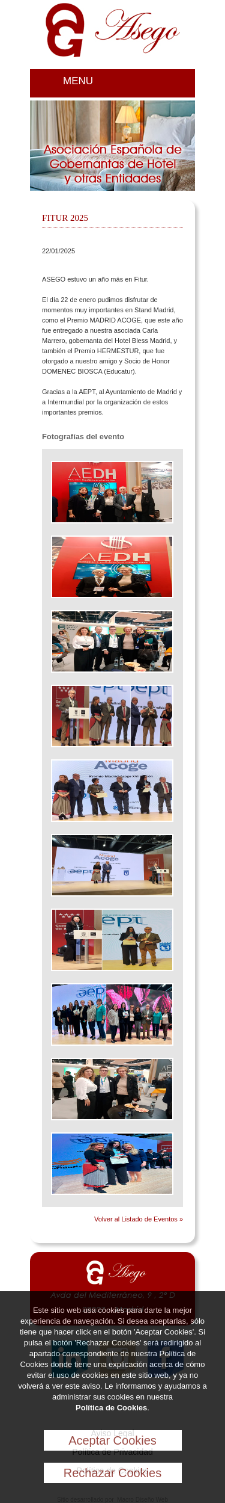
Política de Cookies (111, 1407)
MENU (78, 81)
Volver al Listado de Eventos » (138, 1219)
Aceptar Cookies (112, 1440)
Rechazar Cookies (112, 1473)
